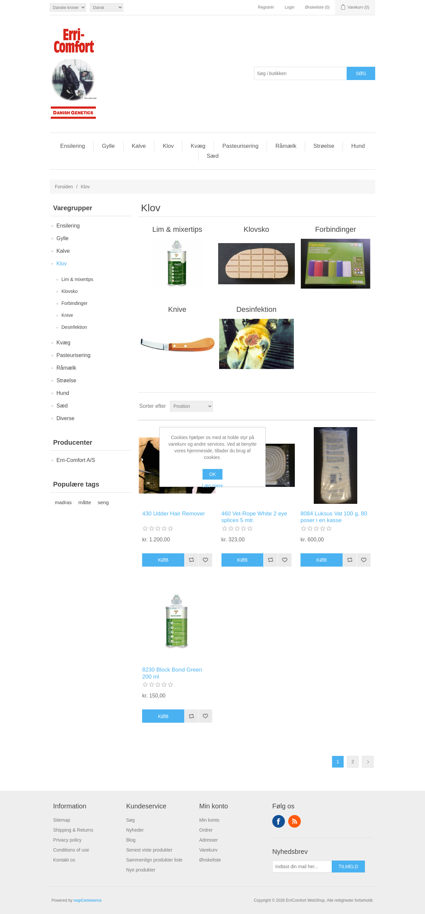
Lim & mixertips (77, 279)
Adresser (208, 840)
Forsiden (64, 186)
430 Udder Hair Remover (173, 513)
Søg (130, 820)
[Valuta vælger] (68, 7)
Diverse (65, 418)
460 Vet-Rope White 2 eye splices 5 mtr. (254, 516)
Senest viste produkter (149, 850)
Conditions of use (71, 850)
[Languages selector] (106, 7)
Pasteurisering (240, 146)
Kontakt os (64, 860)
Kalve (139, 146)
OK (212, 474)
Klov (168, 146)
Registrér (266, 7)
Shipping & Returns (73, 830)
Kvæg (198, 146)
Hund (358, 146)
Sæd (213, 156)
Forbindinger (74, 303)
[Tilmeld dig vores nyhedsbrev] (302, 866)
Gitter (358, 406)
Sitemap (61, 820)
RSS (294, 821)
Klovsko (69, 291)
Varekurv (208, 850)
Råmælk (285, 146)
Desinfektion (74, 327)
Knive (67, 315)
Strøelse (323, 146)
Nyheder (135, 830)
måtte (84, 502)
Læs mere (212, 485)
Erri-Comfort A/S (75, 460)
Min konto (209, 820)
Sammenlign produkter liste (154, 860)
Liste (370, 406)
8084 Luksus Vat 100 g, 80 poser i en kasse (333, 516)
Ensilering (72, 146)
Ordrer (205, 830)
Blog (130, 840)
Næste (368, 762)
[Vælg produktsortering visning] (191, 406)
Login (289, 7)
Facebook (278, 821)
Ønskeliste (210, 860)
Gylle (108, 146)
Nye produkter (140, 869)
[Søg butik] (300, 73)
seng (103, 502)
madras (63, 502)
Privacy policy (67, 840)
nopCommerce (88, 900)
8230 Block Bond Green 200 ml (172, 673)
